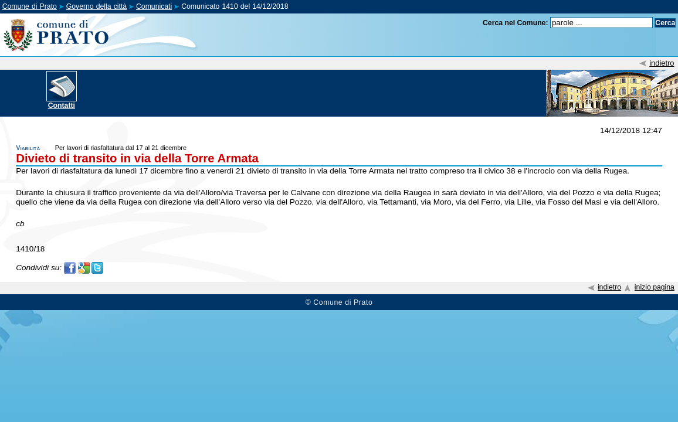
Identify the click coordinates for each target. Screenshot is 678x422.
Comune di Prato (29, 6)
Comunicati (154, 6)
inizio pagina (654, 287)
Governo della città (96, 6)
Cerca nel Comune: (515, 23)
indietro (661, 63)
